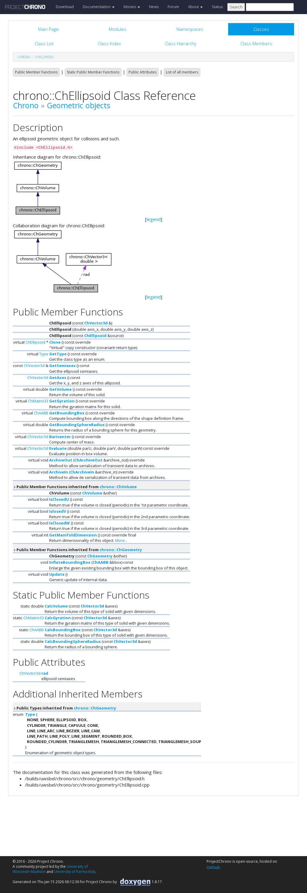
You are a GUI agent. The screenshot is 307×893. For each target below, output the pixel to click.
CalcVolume (56, 606)
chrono (24, 57)
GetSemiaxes (62, 365)
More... (121, 540)
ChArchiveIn (82, 472)
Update (56, 574)
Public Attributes (142, 72)
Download (65, 6)
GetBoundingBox (67, 413)
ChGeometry (99, 556)
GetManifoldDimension (73, 535)
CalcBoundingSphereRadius (73, 641)
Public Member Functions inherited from (75, 486)
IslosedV (57, 511)
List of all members (182, 72)
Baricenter (60, 436)
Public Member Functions (36, 72)
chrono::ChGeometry (121, 549)
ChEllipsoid (44, 57)
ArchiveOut (60, 460)
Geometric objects (78, 105)
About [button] (195, 6)
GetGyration (62, 401)
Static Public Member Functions (93, 72)
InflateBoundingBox (70, 562)
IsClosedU (59, 499)
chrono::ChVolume (118, 486)
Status (217, 6)
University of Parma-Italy (74, 871)
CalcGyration (58, 617)
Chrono (26, 105)
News (154, 6)
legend (154, 219)
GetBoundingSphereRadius (77, 424)
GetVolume (60, 389)
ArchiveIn (58, 472)
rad (44, 673)
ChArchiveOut (88, 460)
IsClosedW (59, 523)
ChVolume (92, 493)
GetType (58, 354)
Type (43, 354)
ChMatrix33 (38, 401)
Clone (55, 342)
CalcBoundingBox (63, 629)
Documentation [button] (99, 6)
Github (213, 867)
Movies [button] (132, 6)
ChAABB (41, 413)
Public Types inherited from (64, 708)
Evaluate (58, 448)
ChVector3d (96, 323)
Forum (173, 6)
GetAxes (57, 377)
